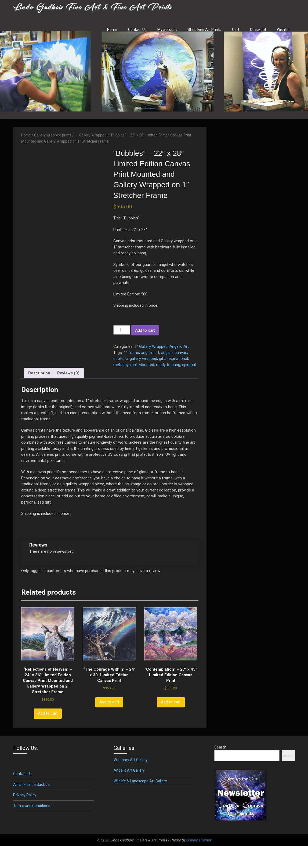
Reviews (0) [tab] (68, 373)
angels (167, 352)
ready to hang (168, 364)
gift (162, 358)
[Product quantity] (121, 330)
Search (220, 747)
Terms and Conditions (31, 806)
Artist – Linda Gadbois (31, 784)
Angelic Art (179, 346)
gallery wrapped (143, 358)
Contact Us (137, 29)
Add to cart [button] (48, 713)
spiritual (189, 364)
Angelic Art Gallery (129, 770)
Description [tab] (39, 373)
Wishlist (283, 29)
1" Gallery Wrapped (91, 135)
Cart (235, 29)
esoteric (120, 358)
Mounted (146, 364)
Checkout (258, 29)
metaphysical (125, 364)
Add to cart (145, 330)
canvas (181, 352)
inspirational (177, 358)
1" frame (131, 352)
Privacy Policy (24, 795)
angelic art (150, 352)
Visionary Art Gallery (131, 760)
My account (167, 29)
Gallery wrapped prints (52, 135)
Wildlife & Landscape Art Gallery (140, 781)
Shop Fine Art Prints (204, 29)
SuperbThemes (198, 840)
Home (112, 29)
